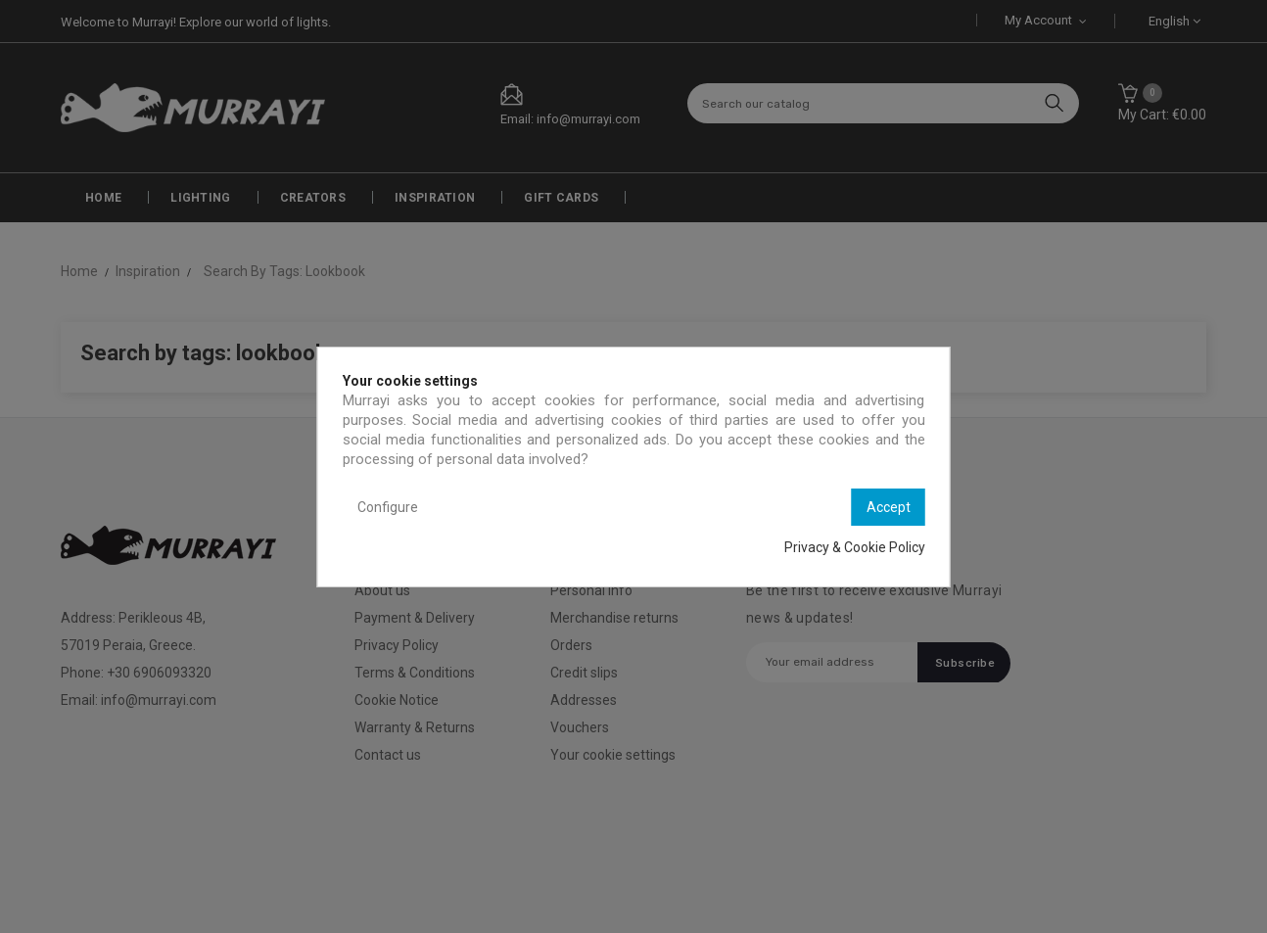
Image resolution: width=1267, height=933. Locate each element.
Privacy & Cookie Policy (854, 547)
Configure (387, 507)
